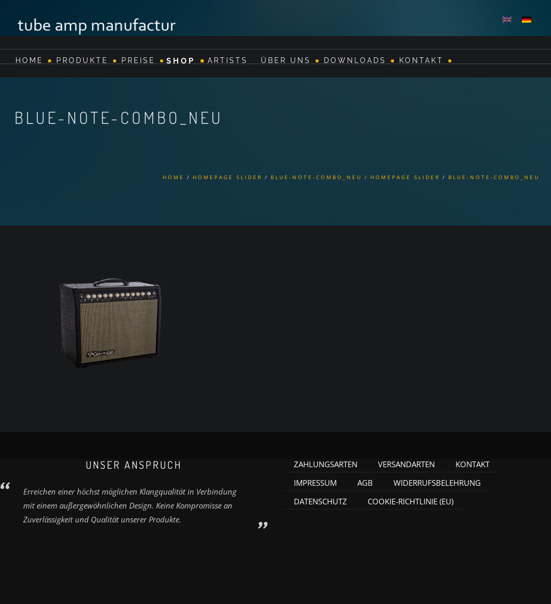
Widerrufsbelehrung (437, 483)
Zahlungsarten (325, 464)
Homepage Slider (227, 177)
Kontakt (421, 60)
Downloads (355, 60)
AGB (365, 483)
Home (29, 60)
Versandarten (406, 464)
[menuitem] (507, 19)
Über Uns (286, 60)
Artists (228, 60)
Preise (138, 60)
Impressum (315, 483)
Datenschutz (320, 501)
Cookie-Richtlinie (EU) (410, 501)
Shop (180, 60)
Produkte (82, 60)
